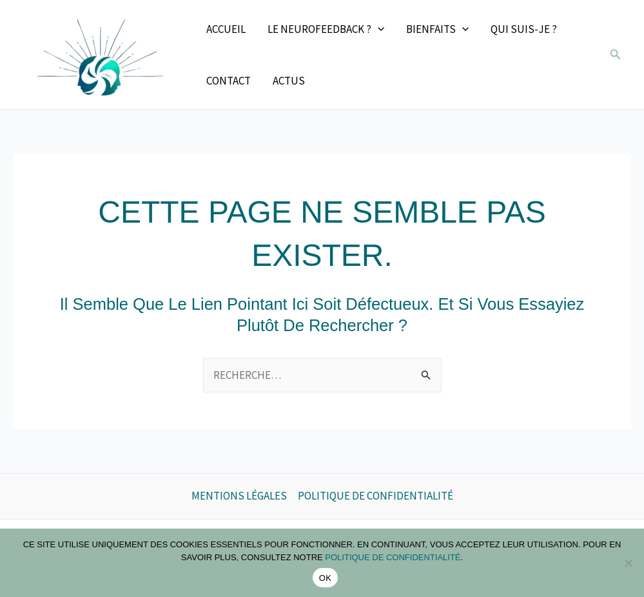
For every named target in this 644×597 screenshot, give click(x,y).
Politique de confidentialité (375, 496)
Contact (228, 81)
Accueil (226, 29)
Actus (289, 81)
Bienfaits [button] (437, 29)
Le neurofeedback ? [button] (326, 29)
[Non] (627, 562)
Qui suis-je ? (524, 29)
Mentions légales (239, 496)
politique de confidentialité (392, 557)
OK (325, 578)
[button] (377, 29)
